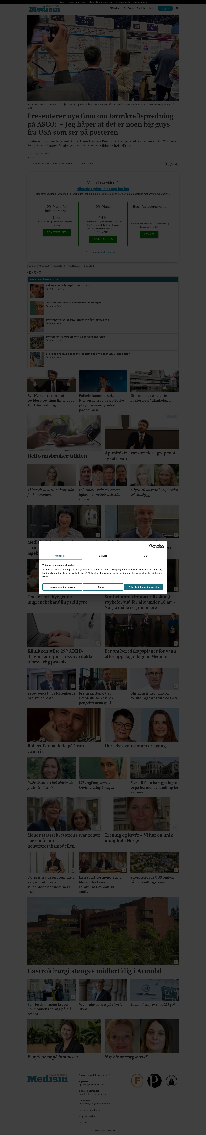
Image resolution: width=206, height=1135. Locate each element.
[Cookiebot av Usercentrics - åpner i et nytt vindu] (151, 546)
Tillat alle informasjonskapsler (144, 587)
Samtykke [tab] (60, 555)
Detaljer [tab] (103, 555)
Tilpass (103, 587)
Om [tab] (145, 555)
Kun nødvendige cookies (62, 587)
